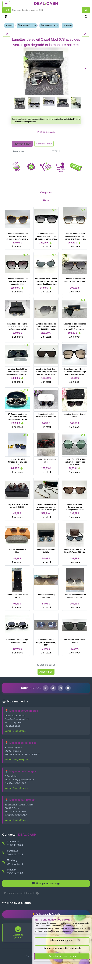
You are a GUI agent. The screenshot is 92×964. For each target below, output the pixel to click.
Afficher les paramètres (62, 940)
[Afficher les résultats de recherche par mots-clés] (86, 10)
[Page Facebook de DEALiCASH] (60, 688)
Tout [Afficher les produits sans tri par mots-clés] (6, 10)
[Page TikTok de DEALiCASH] (53, 688)
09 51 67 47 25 (15, 854)
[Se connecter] (86, 16)
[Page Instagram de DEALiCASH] (46, 688)
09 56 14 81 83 (15, 873)
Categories (46, 192)
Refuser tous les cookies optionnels (62, 948)
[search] (46, 10)
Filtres (46, 200)
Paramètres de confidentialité (21, 893)
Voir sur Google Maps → (16, 731)
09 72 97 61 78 (15, 864)
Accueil (9, 25)
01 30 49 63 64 (15, 845)
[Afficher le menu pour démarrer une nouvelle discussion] (46, 883)
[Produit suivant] (85, 68)
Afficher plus (46, 672)
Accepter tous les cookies (62, 956)
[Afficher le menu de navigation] (6, 4)
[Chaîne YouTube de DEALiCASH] (68, 688)
